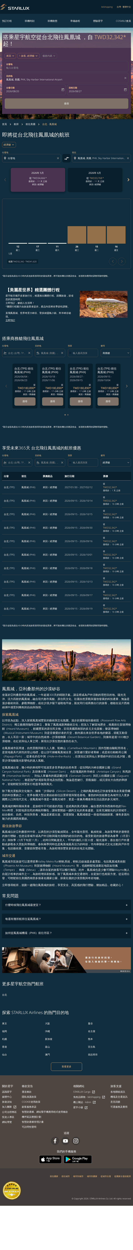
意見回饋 (115, 1101)
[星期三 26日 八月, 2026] (77, 235)
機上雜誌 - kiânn (84, 1102)
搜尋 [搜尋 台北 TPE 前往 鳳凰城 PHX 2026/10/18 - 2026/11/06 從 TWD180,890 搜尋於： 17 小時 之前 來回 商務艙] (52, 401)
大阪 (47, 1023)
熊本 (90, 1039)
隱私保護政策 (29, 1096)
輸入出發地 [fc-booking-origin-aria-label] (12, 67)
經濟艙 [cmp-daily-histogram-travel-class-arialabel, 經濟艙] (7, 144)
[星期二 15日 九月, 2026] (96, 235)
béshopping (107, 6)
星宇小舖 (80, 1107)
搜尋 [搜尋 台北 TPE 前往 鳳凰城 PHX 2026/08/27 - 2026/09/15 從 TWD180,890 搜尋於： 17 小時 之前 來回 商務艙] (80, 401)
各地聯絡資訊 (117, 1091)
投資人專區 (8, 1117)
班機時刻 (29, 20)
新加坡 (48, 1039)
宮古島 (91, 1046)
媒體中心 (7, 1096)
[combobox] (32, 158)
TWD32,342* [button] (110, 37)
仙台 (4, 1054)
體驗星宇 (98, 20)
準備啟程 (75, 20)
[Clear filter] (29, 353)
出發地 (9, 64)
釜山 (47, 1046)
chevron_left (113, 261)
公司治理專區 (9, 1112)
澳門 (47, 1054)
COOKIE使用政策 (31, 1101)
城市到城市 (78, 1176)
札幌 (4, 1039)
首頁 (4, 124)
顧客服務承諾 (29, 1106)
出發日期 (10, 87)
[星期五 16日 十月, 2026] (116, 235)
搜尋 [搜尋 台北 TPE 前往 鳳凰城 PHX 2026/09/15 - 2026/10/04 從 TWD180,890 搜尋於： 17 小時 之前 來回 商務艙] (108, 401)
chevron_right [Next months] (128, 180)
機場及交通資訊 (118, 1096)
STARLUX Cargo (84, 1092)
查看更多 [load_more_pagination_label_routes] (66, 1066)
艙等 (103, 345)
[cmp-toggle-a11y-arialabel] (66, 158)
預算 (70, 345)
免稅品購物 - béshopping (89, 1097)
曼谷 (90, 1023)
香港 (4, 1046)
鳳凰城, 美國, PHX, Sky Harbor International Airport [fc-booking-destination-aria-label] (34, 79)
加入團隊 (9, 1107)
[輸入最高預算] (84, 353)
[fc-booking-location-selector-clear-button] (126, 78)
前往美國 (30, 124)
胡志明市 (93, 1054)
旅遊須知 (7, 1101)
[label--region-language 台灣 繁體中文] (123, 7)
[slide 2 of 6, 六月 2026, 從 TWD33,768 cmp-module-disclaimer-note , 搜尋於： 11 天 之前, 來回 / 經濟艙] (95, 180)
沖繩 (47, 1031)
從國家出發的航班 (122, 1176)
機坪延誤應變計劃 (31, 1116)
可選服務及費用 (118, 1106)
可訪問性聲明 (29, 1126)
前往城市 (65, 1176)
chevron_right (122, 261)
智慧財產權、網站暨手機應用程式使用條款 (45, 1111)
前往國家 (54, 1176)
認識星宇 (7, 1091)
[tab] (65, 415)
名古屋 (91, 1031)
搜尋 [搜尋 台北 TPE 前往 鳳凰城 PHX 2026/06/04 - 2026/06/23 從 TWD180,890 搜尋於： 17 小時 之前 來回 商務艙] (25, 401)
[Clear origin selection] (58, 158)
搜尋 (66, 103)
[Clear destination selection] (128, 158)
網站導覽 (7, 1122)
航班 (16, 124)
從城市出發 (106, 1176)
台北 (4, 994)
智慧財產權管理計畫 (33, 1121)
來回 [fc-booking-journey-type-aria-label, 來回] (8, 55)
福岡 (4, 1031)
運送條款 (27, 1091)
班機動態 (52, 20)
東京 (4, 1023)
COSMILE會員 (123, 20)
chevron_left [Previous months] (5, 180)
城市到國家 (92, 1176)
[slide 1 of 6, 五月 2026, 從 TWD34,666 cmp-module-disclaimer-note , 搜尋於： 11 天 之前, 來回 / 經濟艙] (38, 180)
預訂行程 (7, 20)
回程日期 (73, 87)
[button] (28, 56)
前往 (74, 152)
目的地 (9, 76)
